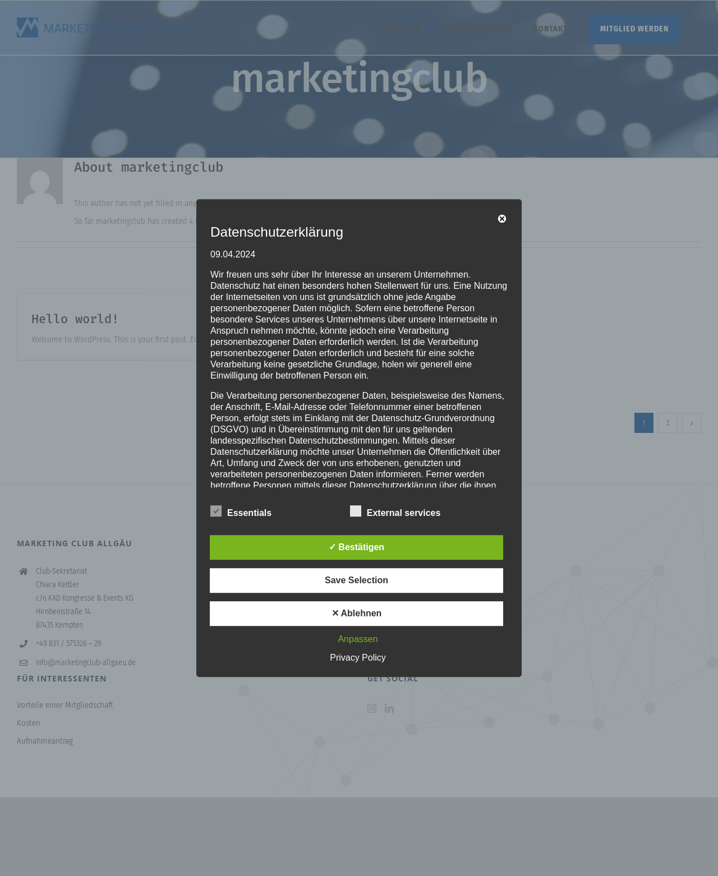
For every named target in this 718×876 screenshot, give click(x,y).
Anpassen (358, 639)
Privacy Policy (358, 657)
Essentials (240, 511)
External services (395, 511)
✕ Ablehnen (357, 613)
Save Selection (356, 580)
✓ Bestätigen (356, 547)
